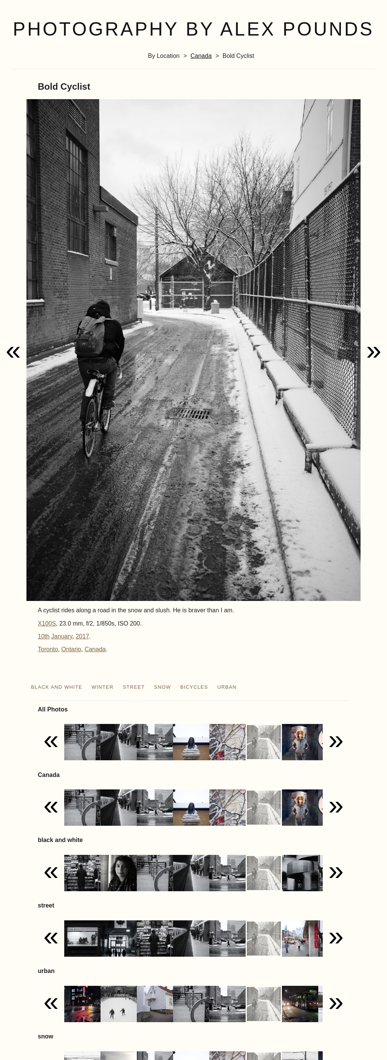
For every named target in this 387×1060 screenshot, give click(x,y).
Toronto (48, 649)
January (62, 636)
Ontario (71, 649)
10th (44, 636)
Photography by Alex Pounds (193, 29)
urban (227, 687)
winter (102, 687)
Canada (201, 56)
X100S (47, 623)
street (134, 687)
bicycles (194, 687)
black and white (56, 687)
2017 (82, 636)
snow (162, 687)
